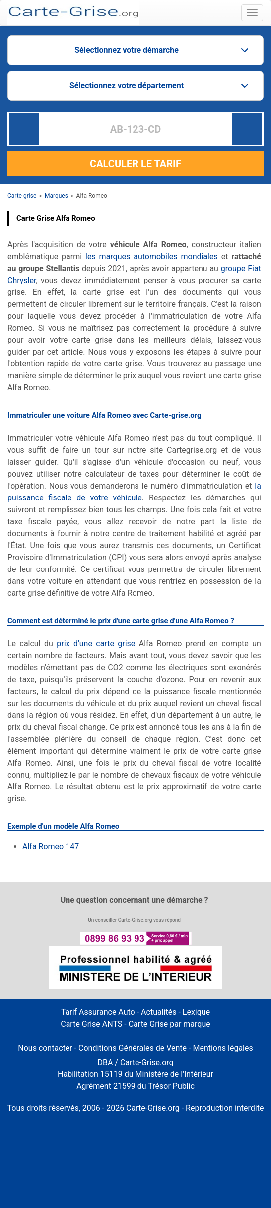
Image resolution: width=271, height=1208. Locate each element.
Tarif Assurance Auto (98, 1012)
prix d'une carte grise (96, 643)
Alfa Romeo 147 (50, 846)
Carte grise (21, 195)
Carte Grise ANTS (91, 1024)
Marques (56, 195)
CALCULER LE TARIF (135, 164)
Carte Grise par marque (169, 1024)
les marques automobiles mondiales (151, 256)
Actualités (158, 1012)
